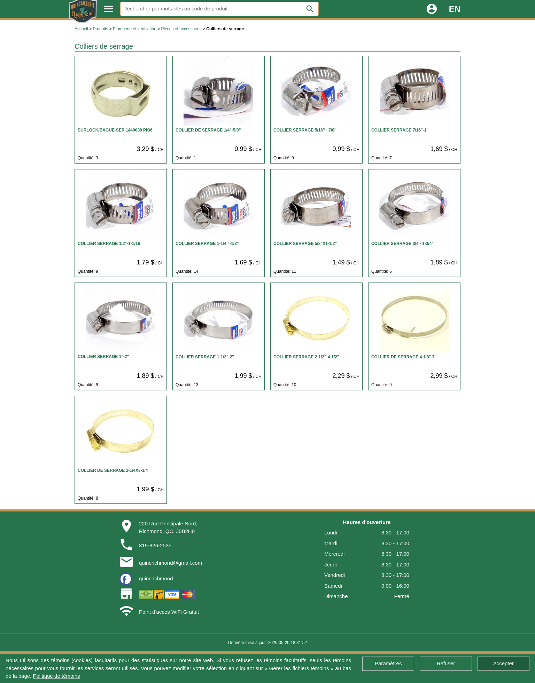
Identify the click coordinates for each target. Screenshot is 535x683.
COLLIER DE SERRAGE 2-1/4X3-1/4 (113, 470)
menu (108, 9)
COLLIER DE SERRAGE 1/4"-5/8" (208, 130)
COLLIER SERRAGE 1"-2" (103, 356)
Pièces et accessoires (181, 28)
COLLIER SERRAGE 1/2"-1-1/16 (109, 243)
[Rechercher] (219, 9)
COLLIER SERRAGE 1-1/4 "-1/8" (207, 243)
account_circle (432, 9)
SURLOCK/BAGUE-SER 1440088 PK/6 (115, 130)
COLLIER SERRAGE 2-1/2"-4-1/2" (306, 357)
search (310, 9)
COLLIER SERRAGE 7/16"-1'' (399, 130)
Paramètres (388, 663)
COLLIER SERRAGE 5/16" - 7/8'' (304, 130)
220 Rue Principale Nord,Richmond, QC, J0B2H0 (168, 527)
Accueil (81, 28)
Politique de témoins (56, 676)
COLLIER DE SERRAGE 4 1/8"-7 (403, 357)
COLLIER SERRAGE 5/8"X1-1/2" (305, 243)
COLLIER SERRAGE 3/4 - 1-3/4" (402, 243)
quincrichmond (156, 578)
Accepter (503, 663)
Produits (100, 28)
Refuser (446, 663)
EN (454, 9)
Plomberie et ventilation (134, 28)
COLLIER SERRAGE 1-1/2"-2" (205, 357)
